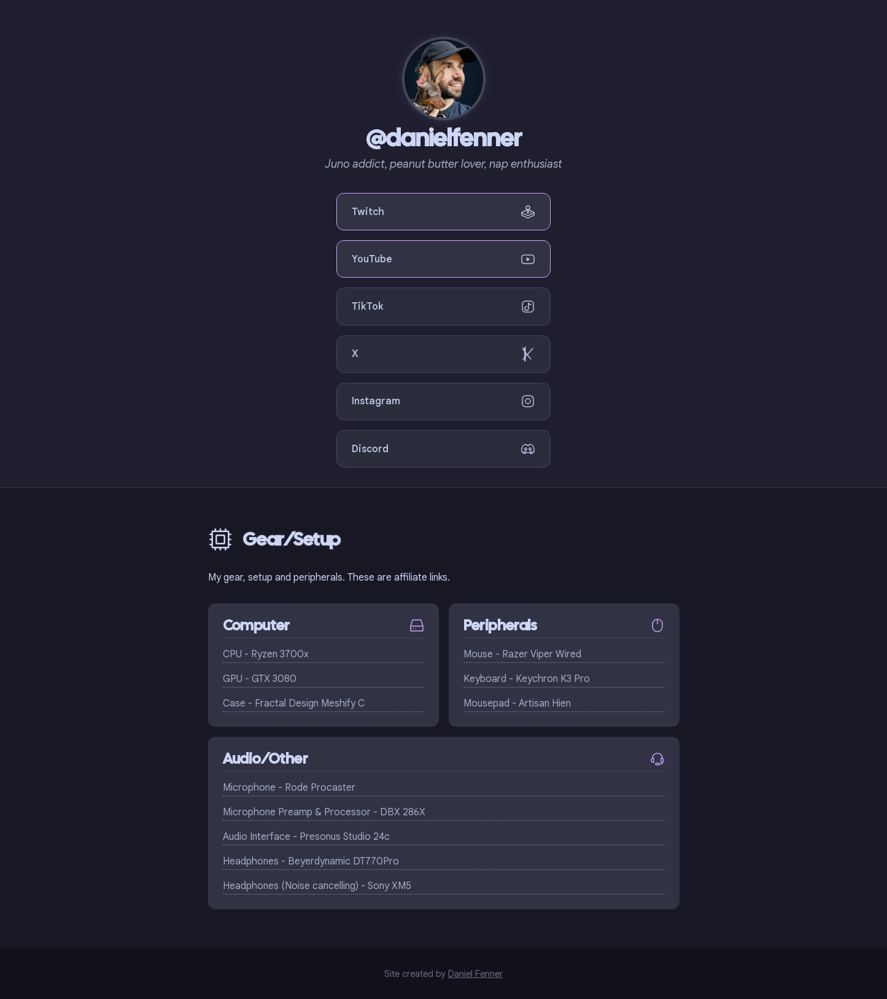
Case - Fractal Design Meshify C (294, 703)
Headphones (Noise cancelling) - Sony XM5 (317, 886)
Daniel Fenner (475, 973)
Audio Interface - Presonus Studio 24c (306, 837)
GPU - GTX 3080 (259, 679)
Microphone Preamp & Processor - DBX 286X (324, 812)
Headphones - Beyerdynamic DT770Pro (311, 861)
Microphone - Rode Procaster (289, 788)
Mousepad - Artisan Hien (517, 703)
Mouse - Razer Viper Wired (522, 654)
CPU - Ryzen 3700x (266, 654)
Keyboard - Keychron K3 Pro (526, 679)
